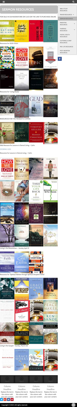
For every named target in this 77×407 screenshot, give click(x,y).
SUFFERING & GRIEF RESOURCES (65, 41)
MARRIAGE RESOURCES (67, 29)
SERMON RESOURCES (66, 18)
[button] (3, 1)
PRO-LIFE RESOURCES (66, 46)
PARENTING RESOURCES (67, 23)
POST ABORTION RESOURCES (65, 51)
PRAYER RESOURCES (67, 14)
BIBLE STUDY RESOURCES (64, 9)
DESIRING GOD (5, 149)
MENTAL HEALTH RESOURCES (65, 35)
